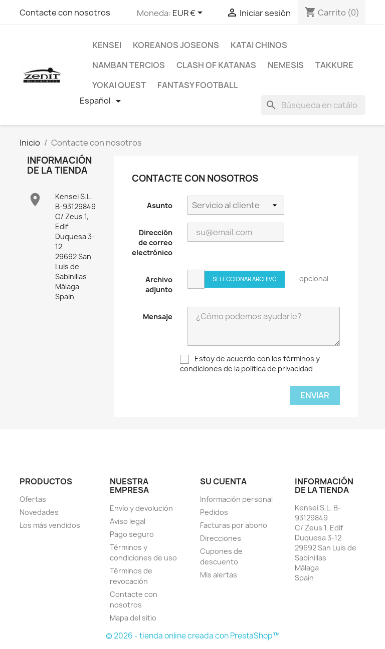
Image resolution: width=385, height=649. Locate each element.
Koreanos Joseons (176, 45)
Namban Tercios (128, 65)
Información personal (236, 499)
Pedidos (214, 512)
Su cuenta (223, 481)
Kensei (106, 45)
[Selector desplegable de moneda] (189, 14)
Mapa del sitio (133, 617)
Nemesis (286, 65)
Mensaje (157, 316)
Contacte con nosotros (65, 12)
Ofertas (33, 499)
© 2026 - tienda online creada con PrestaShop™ (193, 635)
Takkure (334, 65)
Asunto (159, 205)
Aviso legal (127, 521)
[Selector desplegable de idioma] (102, 101)
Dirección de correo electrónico (152, 242)
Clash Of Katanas (216, 65)
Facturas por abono (233, 525)
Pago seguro (132, 534)
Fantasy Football (197, 85)
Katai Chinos (259, 45)
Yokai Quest (119, 85)
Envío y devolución (141, 508)
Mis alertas (218, 574)
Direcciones (220, 538)
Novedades (39, 512)
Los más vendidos (50, 525)
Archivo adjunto (158, 284)
